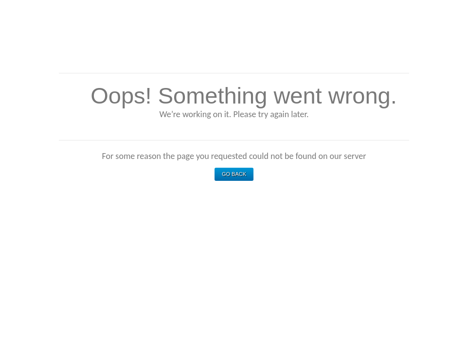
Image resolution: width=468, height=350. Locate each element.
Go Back (234, 174)
